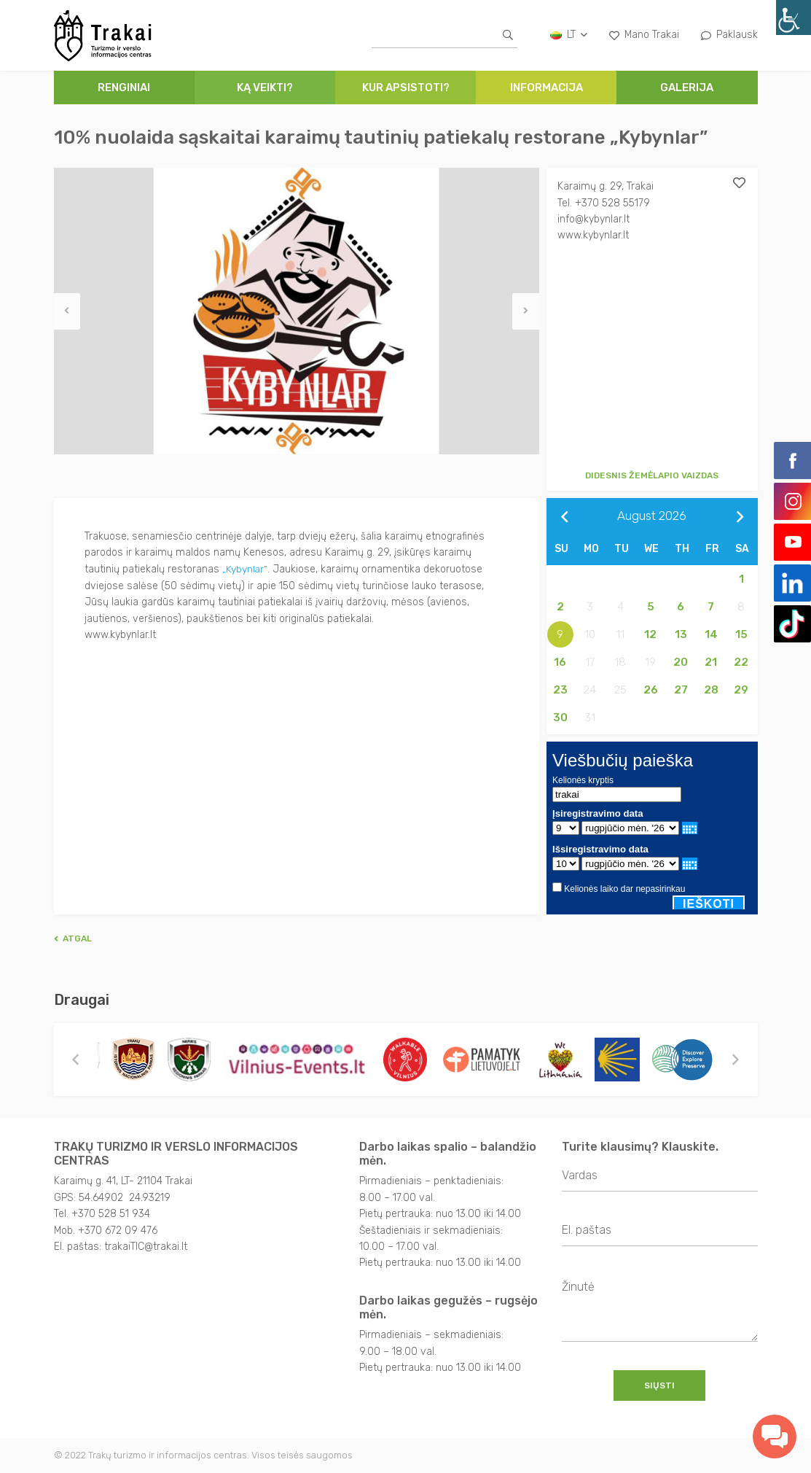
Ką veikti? (265, 87)
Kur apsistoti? (406, 87)
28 (711, 689)
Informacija (546, 87)
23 (560, 689)
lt (568, 34)
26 (650, 689)
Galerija (686, 87)
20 (680, 662)
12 (650, 634)
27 (681, 689)
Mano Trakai (644, 34)
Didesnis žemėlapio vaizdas (651, 475)
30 (560, 717)
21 (711, 662)
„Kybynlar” (244, 568)
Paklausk (729, 34)
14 (711, 634)
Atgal (73, 938)
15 (741, 634)
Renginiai (124, 87)
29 (741, 689)
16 (560, 662)
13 (681, 634)
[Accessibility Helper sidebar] (793, 17)
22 (741, 662)
